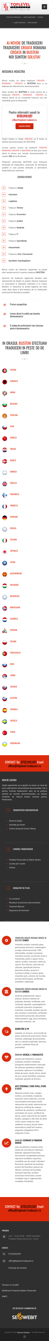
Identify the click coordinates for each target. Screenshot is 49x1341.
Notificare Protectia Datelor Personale (19, 1290)
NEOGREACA (14, 596)
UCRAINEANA (15, 743)
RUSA (12, 664)
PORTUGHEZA (15, 652)
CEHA (12, 426)
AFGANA (13, 369)
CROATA (13, 448)
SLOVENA (13, 697)
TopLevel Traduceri (23, 1332)
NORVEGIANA (15, 607)
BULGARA (13, 403)
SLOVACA (13, 686)
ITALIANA (13, 539)
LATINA (12, 562)
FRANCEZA (14, 505)
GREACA (13, 528)
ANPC (4, 1296)
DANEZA (13, 460)
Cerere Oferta (30, 828)
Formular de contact (17, 1268)
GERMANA (14, 516)
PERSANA (13, 629)
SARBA (12, 675)
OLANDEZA (14, 618)
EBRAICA (13, 471)
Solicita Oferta (24, 126)
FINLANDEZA (14, 494)
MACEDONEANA (16, 573)
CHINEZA (13, 437)
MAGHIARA (14, 584)
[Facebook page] (24, 1336)
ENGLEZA (13, 482)
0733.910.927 (28, 762)
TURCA (12, 731)
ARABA (12, 392)
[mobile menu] (44, 6)
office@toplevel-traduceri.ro (24, 765)
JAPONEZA (14, 550)
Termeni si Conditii (10, 1285)
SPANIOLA (14, 709)
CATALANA (14, 415)
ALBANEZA (14, 381)
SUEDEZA (13, 720)
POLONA (13, 641)
